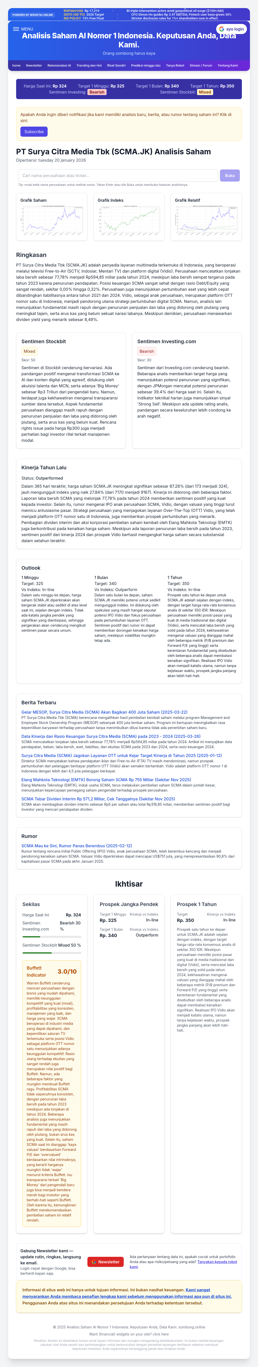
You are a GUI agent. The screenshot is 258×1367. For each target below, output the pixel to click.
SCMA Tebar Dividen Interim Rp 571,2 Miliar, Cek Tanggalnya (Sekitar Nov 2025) (98, 798)
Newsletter (34, 65)
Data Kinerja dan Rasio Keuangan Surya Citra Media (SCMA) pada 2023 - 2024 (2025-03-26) (111, 736)
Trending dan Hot (89, 65)
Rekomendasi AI (59, 65)
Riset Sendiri (116, 65)
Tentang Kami (228, 65)
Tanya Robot (175, 65)
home (16, 65)
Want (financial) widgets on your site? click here (129, 1334)
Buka (230, 175)
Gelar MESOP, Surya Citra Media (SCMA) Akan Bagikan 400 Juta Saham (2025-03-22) (104, 712)
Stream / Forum (201, 65)
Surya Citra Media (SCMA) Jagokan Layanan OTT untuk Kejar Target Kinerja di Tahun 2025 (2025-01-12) (121, 755)
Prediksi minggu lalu (145, 65)
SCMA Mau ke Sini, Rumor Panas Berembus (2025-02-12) (76, 845)
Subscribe (34, 131)
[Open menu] (23, 29)
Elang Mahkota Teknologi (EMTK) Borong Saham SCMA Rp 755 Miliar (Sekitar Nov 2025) (106, 779)
